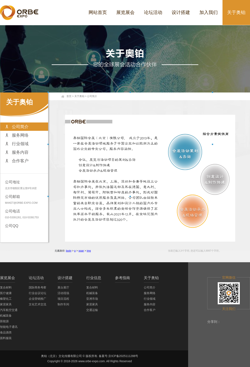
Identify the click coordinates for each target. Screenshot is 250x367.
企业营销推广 (37, 298)
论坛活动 (153, 12)
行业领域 (20, 143)
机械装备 (6, 315)
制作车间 (63, 304)
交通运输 (92, 310)
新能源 (4, 321)
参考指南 (122, 278)
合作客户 (20, 161)
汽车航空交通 (9, 310)
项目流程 (63, 298)
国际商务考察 (37, 287)
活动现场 (63, 293)
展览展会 (125, 12)
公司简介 (20, 126)
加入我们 (208, 12)
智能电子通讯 (9, 326)
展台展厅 (63, 287)
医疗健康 (6, 293)
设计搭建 (181, 12)
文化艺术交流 (37, 304)
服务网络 (20, 135)
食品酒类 (6, 332)
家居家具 (6, 304)
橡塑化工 (6, 298)
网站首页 (98, 12)
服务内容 (20, 152)
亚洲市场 (92, 298)
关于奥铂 (236, 12)
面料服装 (6, 338)
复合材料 (6, 287)
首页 (68, 96)
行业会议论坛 (37, 293)
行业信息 (93, 278)
